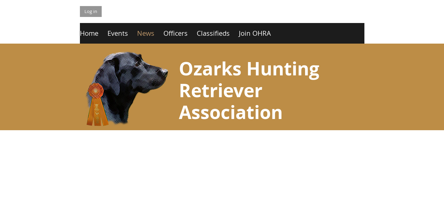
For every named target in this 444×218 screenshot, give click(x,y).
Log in (90, 11)
